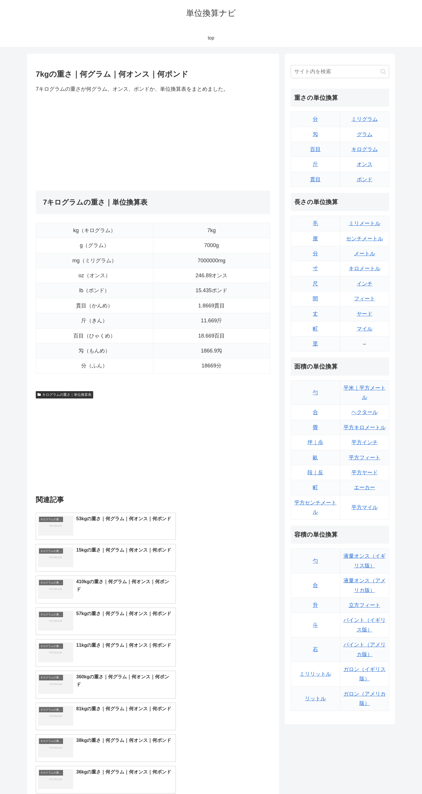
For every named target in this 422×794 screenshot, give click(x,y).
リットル (315, 698)
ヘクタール (364, 412)
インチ (364, 284)
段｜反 (315, 472)
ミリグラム (364, 119)
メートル (364, 253)
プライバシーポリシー (368, 775)
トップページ (330, 775)
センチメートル (364, 239)
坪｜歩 (315, 442)
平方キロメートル (364, 427)
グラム (364, 134)
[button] (383, 71)
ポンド (364, 179)
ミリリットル (315, 674)
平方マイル (364, 507)
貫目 (315, 179)
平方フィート (364, 458)
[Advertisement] (94, 142)
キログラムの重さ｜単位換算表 (64, 395)
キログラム (364, 149)
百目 (315, 149)
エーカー (364, 487)
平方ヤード (364, 472)
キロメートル (364, 268)
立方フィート (364, 605)
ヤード (364, 314)
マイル (364, 329)
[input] (340, 71)
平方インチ (364, 442)
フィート (364, 299)
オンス (364, 164)
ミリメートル (364, 223)
